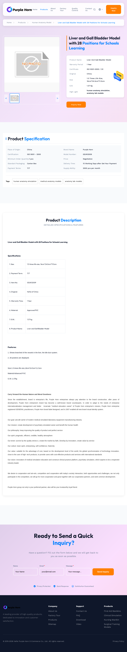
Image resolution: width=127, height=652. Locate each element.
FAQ (78, 615)
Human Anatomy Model (41, 22)
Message (70, 566)
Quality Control (75, 9)
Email (42, 566)
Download (81, 620)
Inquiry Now (76, 105)
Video (78, 624)
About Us (53, 9)
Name (15, 566)
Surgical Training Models (112, 625)
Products (44, 9)
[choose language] (101, 9)
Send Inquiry (103, 572)
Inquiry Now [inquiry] (114, 9)
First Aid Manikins (112, 611)
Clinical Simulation (113, 615)
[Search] (94, 9)
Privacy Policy (118, 641)
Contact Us (88, 9)
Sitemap (52, 624)
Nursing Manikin (111, 620)
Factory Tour (63, 9)
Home (35, 9)
